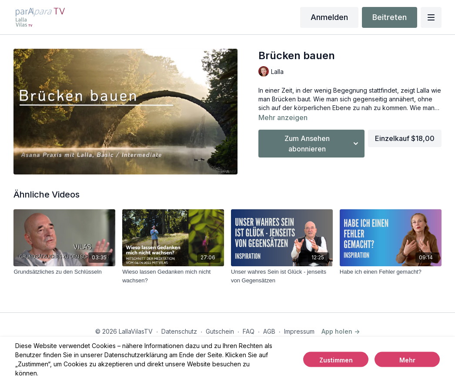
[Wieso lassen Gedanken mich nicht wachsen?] (173, 276)
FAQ (248, 331)
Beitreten (389, 17)
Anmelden (329, 17)
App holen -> (340, 331)
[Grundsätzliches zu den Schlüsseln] (64, 272)
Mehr (407, 360)
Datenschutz (179, 331)
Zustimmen (336, 360)
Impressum (299, 331)
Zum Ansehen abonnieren (322, 143)
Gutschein (220, 331)
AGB (269, 331)
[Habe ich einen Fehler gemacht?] (391, 272)
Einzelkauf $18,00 (405, 138)
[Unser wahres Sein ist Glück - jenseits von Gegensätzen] (282, 276)
